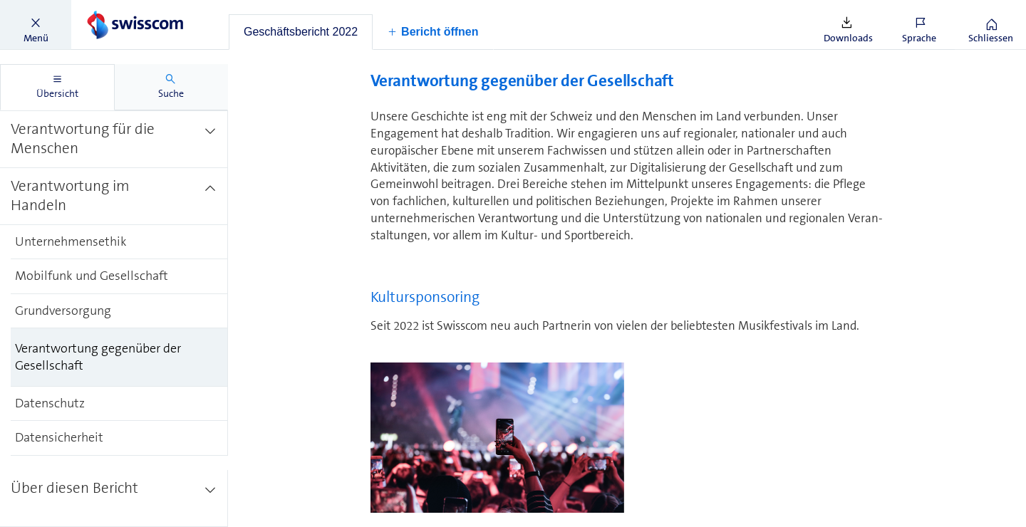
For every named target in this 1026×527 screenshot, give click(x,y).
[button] (35, 25)
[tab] (301, 32)
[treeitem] (114, 138)
